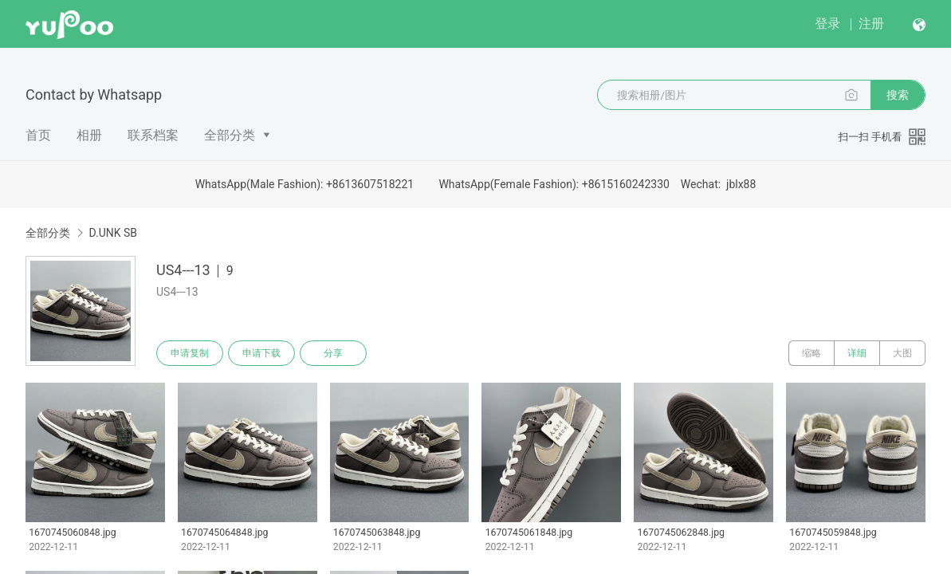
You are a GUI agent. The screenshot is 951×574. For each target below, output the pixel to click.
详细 (857, 353)
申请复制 (190, 353)
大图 (902, 353)
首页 (38, 135)
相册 (89, 135)
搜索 (897, 94)
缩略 (811, 353)
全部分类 (229, 135)
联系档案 (153, 135)
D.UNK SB (112, 232)
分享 (333, 353)
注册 (871, 23)
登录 (827, 23)
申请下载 (261, 353)
